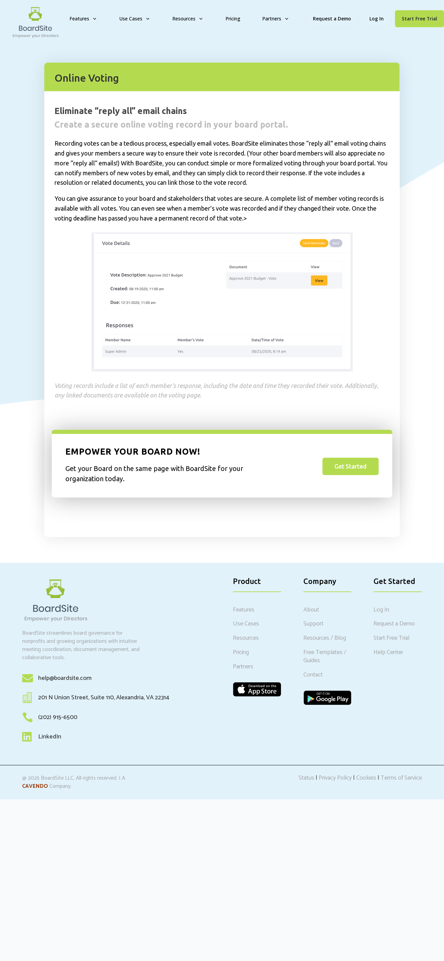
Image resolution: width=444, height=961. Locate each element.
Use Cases (134, 18)
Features (83, 18)
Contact (313, 675)
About (311, 610)
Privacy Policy (335, 778)
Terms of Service (401, 778)
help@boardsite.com (65, 678)
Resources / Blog (324, 638)
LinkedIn (49, 737)
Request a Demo (332, 18)
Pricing (232, 18)
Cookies (366, 778)
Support (313, 624)
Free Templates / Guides (324, 656)
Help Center (388, 652)
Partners (275, 18)
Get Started (350, 466)
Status (306, 778)
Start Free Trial (391, 638)
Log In (376, 18)
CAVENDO (35, 786)
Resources (188, 18)
